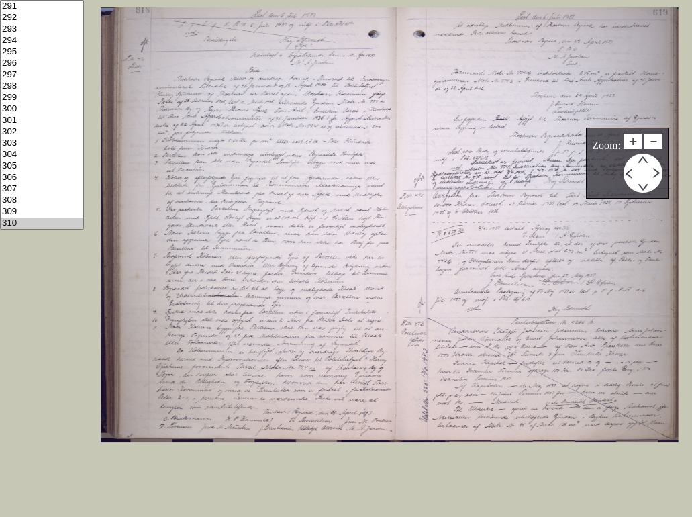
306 (42, 177)
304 (42, 154)
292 (42, 17)
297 (42, 75)
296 (42, 63)
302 (42, 132)
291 (42, 6)
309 (42, 212)
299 (42, 97)
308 (42, 200)
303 (42, 143)
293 (42, 29)
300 (42, 109)
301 (42, 120)
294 (42, 40)
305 (42, 166)
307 (42, 189)
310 (42, 223)
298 (42, 86)
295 (42, 52)
